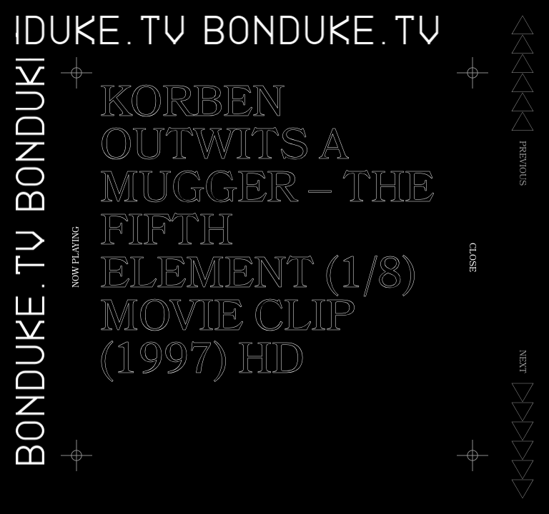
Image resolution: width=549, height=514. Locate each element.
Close (471, 257)
